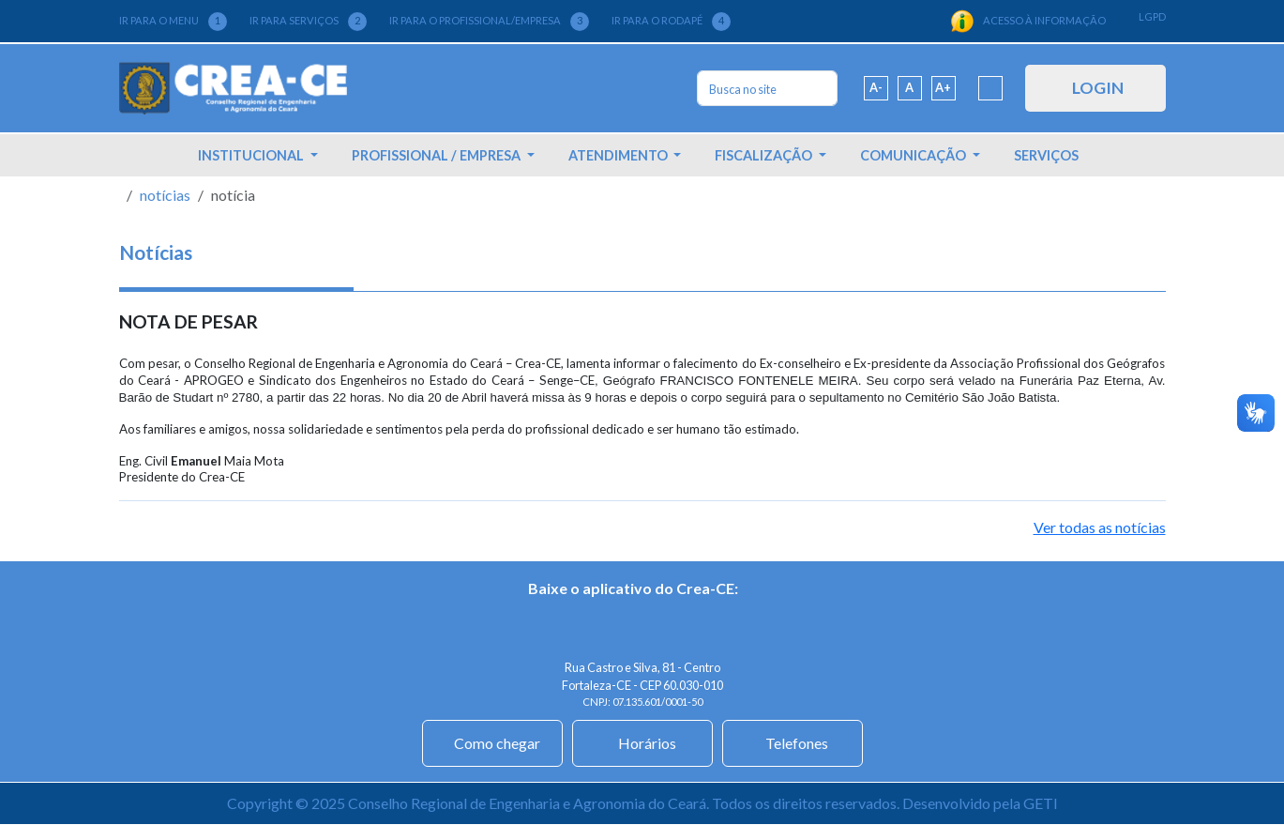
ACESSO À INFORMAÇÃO (1028, 21)
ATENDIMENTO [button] (619, 155)
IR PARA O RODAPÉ (671, 21)
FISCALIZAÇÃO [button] (765, 155)
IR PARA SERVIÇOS (308, 21)
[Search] (767, 88)
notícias (165, 195)
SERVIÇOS (1046, 155)
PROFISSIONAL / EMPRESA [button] (437, 155)
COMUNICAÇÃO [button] (914, 155)
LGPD (1152, 16)
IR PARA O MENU (173, 21)
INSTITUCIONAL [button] (252, 155)
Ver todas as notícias (1100, 527)
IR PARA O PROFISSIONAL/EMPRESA (489, 21)
